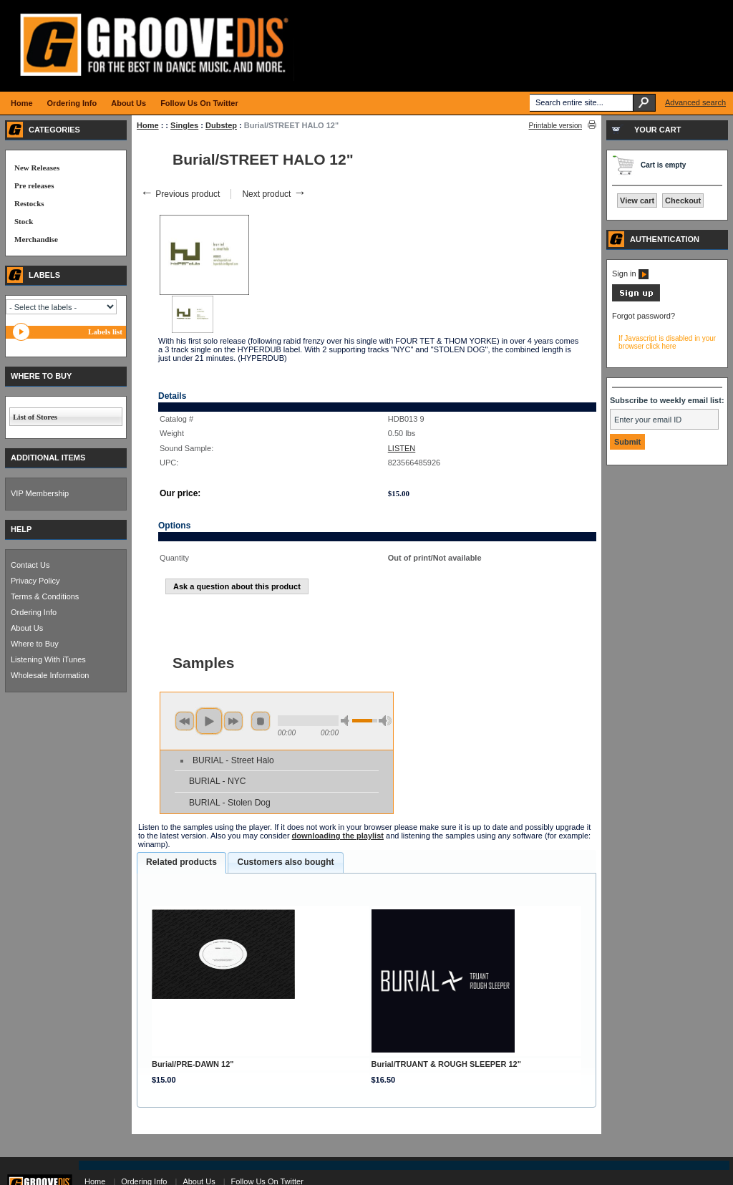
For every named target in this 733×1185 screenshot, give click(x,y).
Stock (23, 221)
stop (261, 721)
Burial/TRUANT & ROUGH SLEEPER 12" (446, 1064)
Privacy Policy (35, 580)
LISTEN (402, 448)
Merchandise (36, 239)
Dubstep (221, 125)
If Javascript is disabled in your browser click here (667, 342)
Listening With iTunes (48, 659)
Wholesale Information (50, 675)
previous (185, 721)
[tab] (181, 863)
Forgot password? (643, 315)
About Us (27, 628)
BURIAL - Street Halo (233, 760)
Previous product (180, 194)
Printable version (555, 126)
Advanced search (695, 102)
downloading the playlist (338, 835)
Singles (184, 125)
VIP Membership (40, 493)
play (209, 721)
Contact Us (30, 565)
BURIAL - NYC (217, 781)
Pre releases (34, 185)
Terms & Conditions (45, 596)
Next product (274, 194)
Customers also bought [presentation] (285, 862)
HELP (21, 529)
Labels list (105, 331)
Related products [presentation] (181, 862)
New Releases (36, 167)
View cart (637, 200)
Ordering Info (34, 612)
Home (148, 125)
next (233, 721)
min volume (347, 720)
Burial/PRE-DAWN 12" (193, 1064)
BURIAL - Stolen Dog (230, 803)
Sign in (630, 273)
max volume (385, 720)
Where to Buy (35, 643)
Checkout (683, 200)
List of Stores (35, 416)
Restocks (29, 203)
